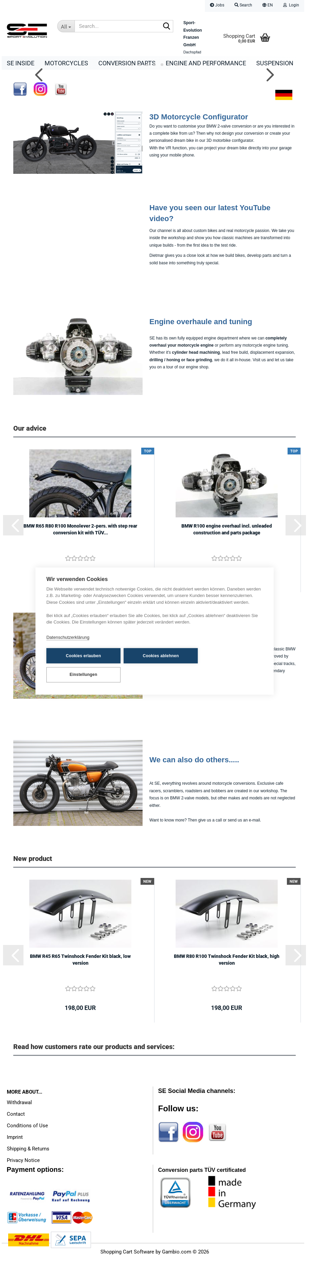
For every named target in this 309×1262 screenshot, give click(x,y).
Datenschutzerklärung (67, 646)
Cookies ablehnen (150, 665)
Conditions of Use (27, 1127)
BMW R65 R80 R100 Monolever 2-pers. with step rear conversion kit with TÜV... (80, 531)
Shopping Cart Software (127, 1253)
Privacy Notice (23, 1162)
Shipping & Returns (28, 1150)
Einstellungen (220, 665)
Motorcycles (66, 63)
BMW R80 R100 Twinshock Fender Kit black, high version (226, 961)
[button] (267, 6)
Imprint (15, 1139)
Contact (16, 1116)
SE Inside (20, 63)
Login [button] (291, 5)
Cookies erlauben (79, 665)
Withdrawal (19, 1104)
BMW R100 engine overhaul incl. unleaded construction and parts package (226, 531)
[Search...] (66, 26)
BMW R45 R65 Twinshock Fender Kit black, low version (80, 961)
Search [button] (243, 5)
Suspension (274, 63)
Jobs (217, 5)
